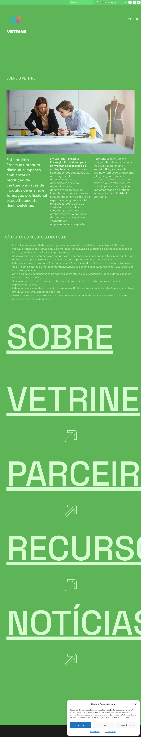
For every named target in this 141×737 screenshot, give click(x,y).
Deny (103, 725)
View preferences (126, 725)
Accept (81, 725)
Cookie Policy (95, 732)
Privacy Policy (110, 732)
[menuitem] (114, 2)
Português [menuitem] (110, 2)
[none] (114, 2)
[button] (135, 704)
